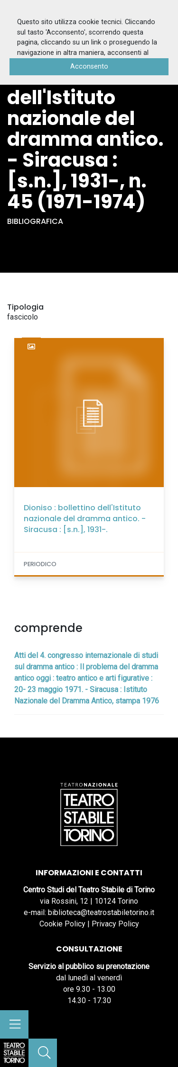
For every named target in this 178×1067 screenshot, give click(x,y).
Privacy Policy (115, 923)
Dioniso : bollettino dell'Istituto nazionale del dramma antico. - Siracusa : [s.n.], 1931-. (85, 518)
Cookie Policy (62, 923)
